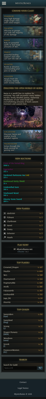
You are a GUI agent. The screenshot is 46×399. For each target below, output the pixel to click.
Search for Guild (10, 365)
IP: (23, 249)
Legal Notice (23, 388)
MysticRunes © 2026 (23, 394)
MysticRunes (23, 3)
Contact (23, 382)
